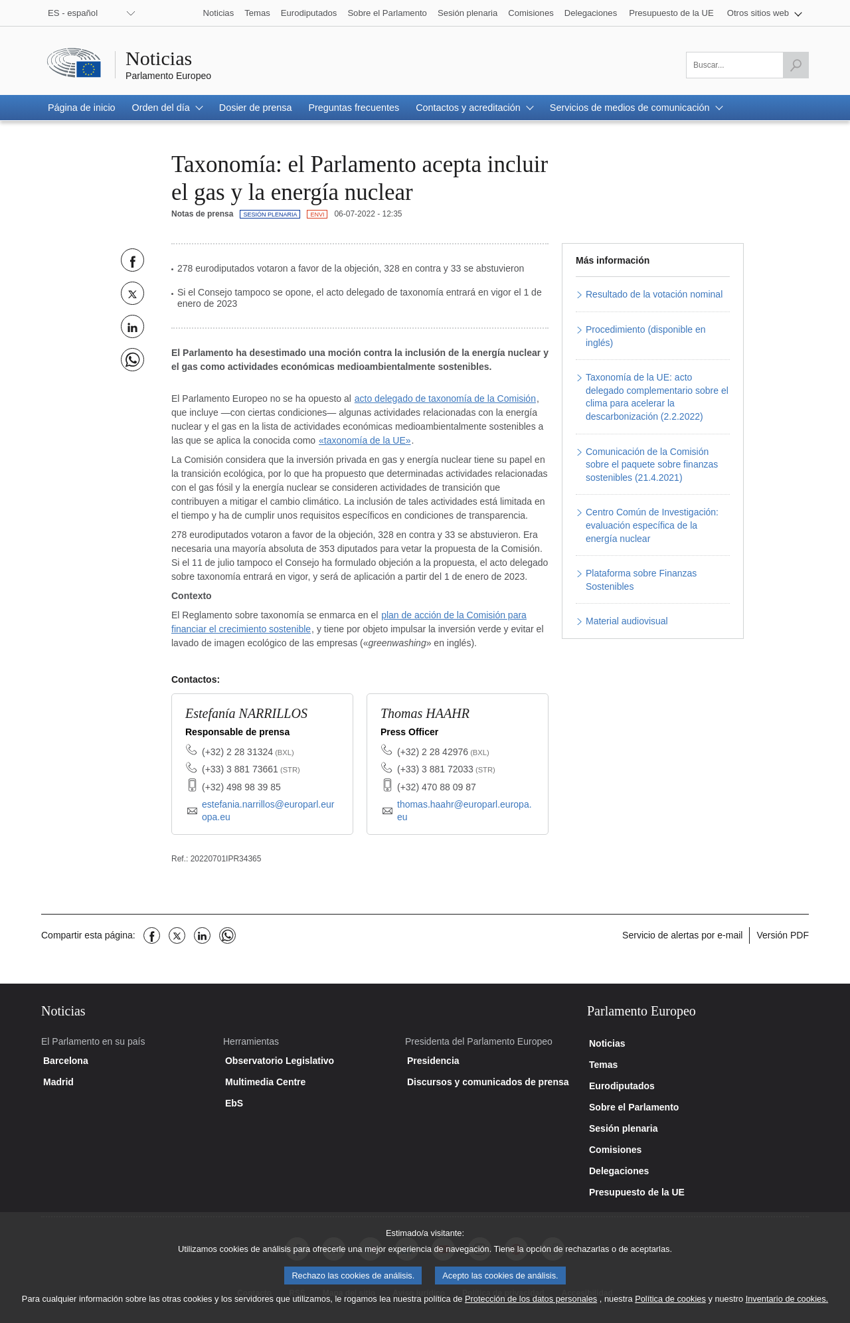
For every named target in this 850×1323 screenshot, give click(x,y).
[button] (765, 13)
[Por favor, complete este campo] (747, 65)
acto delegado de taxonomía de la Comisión (445, 398)
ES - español (73, 13)
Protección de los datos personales (531, 1309)
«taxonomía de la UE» (365, 440)
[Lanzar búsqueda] (795, 65)
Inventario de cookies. (787, 1309)
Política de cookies (670, 1309)
